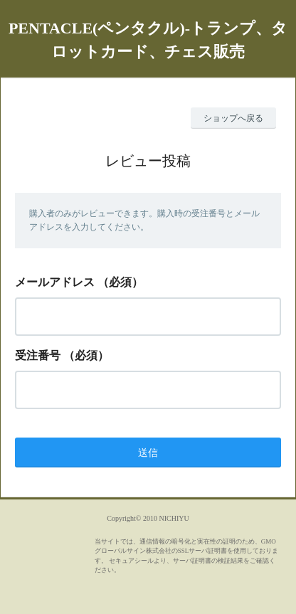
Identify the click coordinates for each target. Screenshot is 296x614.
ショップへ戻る (233, 118)
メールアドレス (55, 282)
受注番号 (37, 355)
